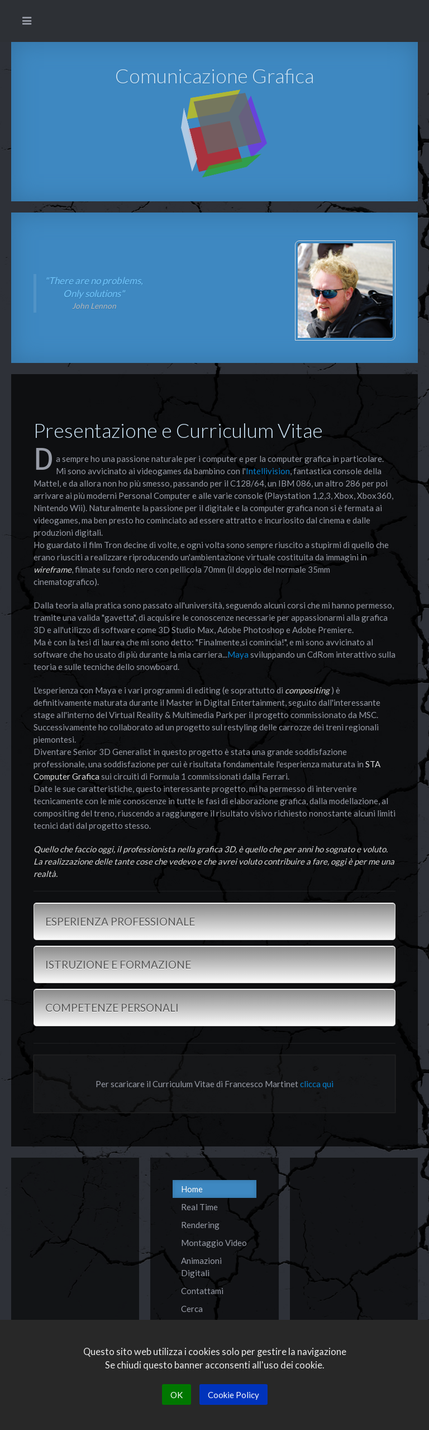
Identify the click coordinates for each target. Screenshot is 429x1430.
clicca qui (316, 1084)
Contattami (202, 1291)
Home (192, 1189)
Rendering (200, 1225)
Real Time (199, 1207)
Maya (238, 654)
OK (176, 1395)
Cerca (192, 1309)
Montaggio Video (214, 1243)
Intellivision (268, 471)
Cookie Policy (233, 1395)
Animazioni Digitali (201, 1267)
